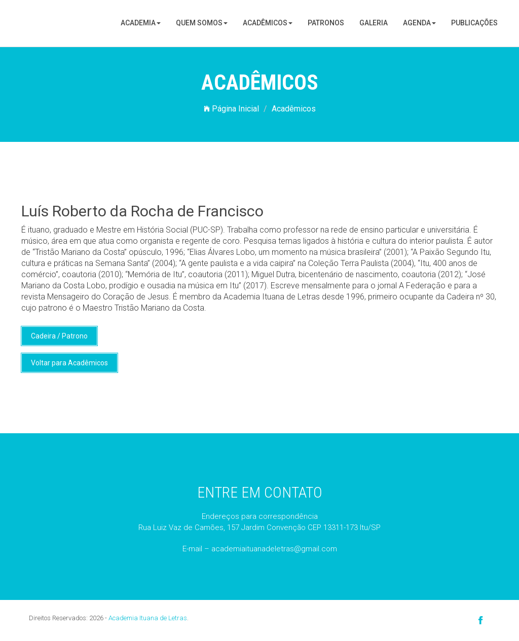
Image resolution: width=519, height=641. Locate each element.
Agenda (419, 23)
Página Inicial (231, 109)
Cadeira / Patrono (59, 336)
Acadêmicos (267, 23)
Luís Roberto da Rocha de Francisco (142, 211)
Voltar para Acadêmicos (69, 363)
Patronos (326, 23)
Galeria (373, 23)
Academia (141, 23)
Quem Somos (202, 23)
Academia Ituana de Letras (147, 618)
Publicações (474, 23)
